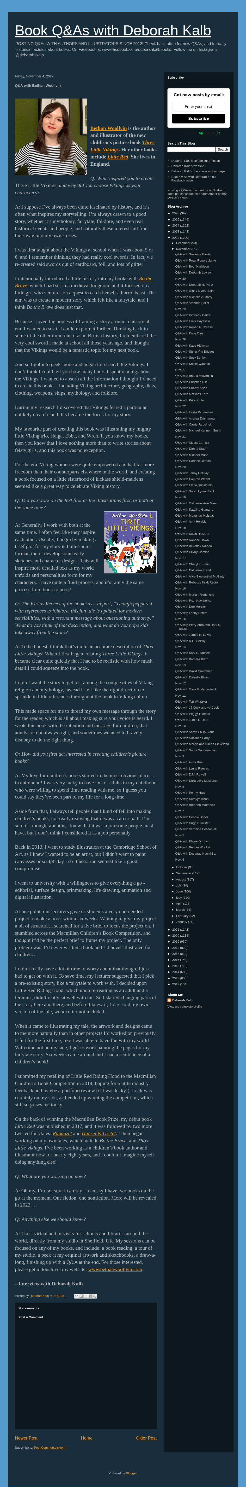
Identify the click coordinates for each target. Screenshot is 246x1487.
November (183, 249)
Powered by (199, 133)
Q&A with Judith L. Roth (191, 720)
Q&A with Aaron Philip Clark (194, 732)
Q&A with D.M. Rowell (190, 774)
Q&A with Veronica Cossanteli (195, 829)
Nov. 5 (179, 835)
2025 (176, 219)
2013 (176, 978)
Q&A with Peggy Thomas (192, 714)
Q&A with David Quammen (193, 671)
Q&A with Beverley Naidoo (193, 546)
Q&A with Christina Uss (191, 382)
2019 (176, 941)
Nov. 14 (180, 647)
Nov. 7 (179, 811)
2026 (176, 213)
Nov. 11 (180, 695)
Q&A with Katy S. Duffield (192, 653)
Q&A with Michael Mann (191, 455)
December (183, 243)
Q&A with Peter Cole (189, 400)
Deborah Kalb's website (187, 166)
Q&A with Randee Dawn (192, 540)
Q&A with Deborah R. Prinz (194, 284)
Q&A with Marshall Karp (191, 394)
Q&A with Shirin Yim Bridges (194, 351)
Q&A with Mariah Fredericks (194, 594)
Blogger (131, 1473)
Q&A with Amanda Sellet (192, 303)
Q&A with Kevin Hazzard (192, 534)
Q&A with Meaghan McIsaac (194, 515)
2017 (176, 954)
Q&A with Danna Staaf (190, 448)
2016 (176, 960)
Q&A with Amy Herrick (190, 521)
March (181, 909)
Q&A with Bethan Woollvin (193, 847)
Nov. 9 (179, 756)
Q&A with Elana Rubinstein (193, 485)
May (179, 897)
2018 (176, 948)
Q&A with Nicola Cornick (192, 442)
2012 (176, 984)
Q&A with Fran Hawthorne (193, 600)
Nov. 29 (180, 309)
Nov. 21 (180, 436)
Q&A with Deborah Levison (193, 272)
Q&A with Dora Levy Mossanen (196, 780)
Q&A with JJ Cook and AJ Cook (197, 707)
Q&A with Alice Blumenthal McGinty (199, 576)
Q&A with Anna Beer (189, 762)
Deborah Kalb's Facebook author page (198, 171)
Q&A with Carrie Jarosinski (193, 424)
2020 (176, 935)
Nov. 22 (180, 406)
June (180, 891)
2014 (176, 972)
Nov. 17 (180, 558)
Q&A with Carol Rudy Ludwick (196, 689)
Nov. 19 (180, 497)
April (179, 903)
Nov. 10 (180, 726)
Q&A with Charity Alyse (191, 388)
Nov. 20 (180, 467)
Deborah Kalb (182, 1000)
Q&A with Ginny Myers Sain (194, 290)
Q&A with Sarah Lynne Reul (194, 491)
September (184, 873)
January (182, 922)
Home (87, 1438)
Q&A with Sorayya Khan (192, 799)
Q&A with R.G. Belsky (190, 641)
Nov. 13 (180, 665)
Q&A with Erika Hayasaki (192, 321)
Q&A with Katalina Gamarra (194, 509)
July (179, 885)
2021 (176, 929)
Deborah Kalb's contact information (195, 161)
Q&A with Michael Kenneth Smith (198, 430)
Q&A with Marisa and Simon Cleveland (202, 744)
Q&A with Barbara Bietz (191, 659)
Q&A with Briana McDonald (194, 376)
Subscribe (198, 118)
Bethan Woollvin (108, 128)
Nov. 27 (180, 370)
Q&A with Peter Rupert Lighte (195, 260)
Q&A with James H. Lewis (193, 634)
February (183, 916)
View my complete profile (184, 1006)
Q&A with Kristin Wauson (192, 364)
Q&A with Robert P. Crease (194, 327)
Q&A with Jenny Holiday (192, 473)
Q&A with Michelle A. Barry (193, 297)
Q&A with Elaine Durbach (192, 841)
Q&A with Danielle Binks (192, 677)
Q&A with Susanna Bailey (192, 254)
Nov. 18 (180, 528)
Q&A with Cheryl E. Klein (192, 564)
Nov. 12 (180, 683)
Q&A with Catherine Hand (193, 570)
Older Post (146, 1438)
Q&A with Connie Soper (191, 817)
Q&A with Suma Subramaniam (196, 750)
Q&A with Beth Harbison (192, 266)
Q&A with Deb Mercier (190, 606)
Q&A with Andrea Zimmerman (195, 418)
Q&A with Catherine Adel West (196, 503)
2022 (176, 237)
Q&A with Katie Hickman (192, 345)
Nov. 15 (180, 619)
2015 (176, 966)
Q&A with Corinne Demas (192, 461)
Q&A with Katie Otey (189, 333)
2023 (176, 231)
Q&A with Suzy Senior (190, 357)
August (181, 879)
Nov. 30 (180, 278)
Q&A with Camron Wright (192, 479)
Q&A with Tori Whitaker (191, 701)
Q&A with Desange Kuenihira (195, 853)
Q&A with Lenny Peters (191, 613)
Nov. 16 (180, 588)
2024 (176, 225)
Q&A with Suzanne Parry (192, 738)
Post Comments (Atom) (50, 1447)
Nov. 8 (179, 786)
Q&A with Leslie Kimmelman (194, 412)
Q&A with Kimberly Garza (192, 315)
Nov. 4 (179, 859)
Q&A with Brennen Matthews (195, 805)
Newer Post (26, 1438)
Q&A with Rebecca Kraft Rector (197, 582)
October (182, 867)
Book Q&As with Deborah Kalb (113, 30)
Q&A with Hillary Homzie (192, 552)
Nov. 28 (180, 339)
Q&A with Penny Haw (190, 792)
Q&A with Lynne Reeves (192, 768)
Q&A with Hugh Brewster (192, 823)
